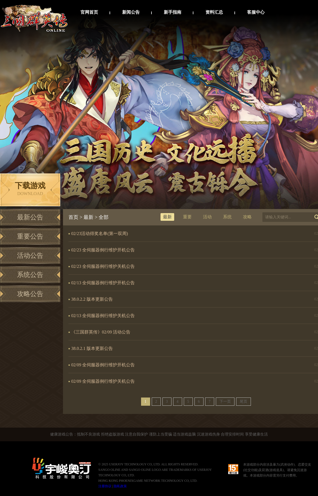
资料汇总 (214, 12)
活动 (207, 216)
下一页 (225, 401)
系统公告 (30, 274)
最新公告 (30, 217)
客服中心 (256, 12)
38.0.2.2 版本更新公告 (92, 299)
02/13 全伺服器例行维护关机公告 (103, 315)
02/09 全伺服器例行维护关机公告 (103, 381)
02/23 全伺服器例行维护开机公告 (103, 250)
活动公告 (30, 255)
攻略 (247, 216)
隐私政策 (120, 486)
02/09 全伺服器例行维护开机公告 (103, 364)
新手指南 (172, 12)
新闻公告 (131, 12)
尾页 (243, 401)
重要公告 (30, 236)
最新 (88, 217)
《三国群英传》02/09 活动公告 (100, 332)
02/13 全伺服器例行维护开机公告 (103, 282)
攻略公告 (30, 293)
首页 (73, 217)
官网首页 (89, 12)
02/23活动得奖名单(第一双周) (99, 233)
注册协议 (104, 486)
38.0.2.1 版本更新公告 (92, 348)
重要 (187, 216)
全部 (103, 217)
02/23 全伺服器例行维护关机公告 (103, 266)
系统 (227, 216)
